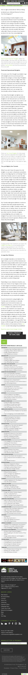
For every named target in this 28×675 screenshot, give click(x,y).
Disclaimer (6, 668)
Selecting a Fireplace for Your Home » (13, 465)
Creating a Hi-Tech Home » (10, 443)
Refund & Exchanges (6, 610)
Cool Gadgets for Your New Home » (13, 441)
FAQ (2, 614)
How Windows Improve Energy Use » (13, 549)
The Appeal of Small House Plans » (12, 404)
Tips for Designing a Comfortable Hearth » (14, 413)
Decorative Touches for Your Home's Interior (15, 375)
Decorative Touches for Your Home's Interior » (15, 381)
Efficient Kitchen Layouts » (10, 472)
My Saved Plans (5, 596)
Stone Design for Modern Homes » (12, 544)
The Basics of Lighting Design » (11, 486)
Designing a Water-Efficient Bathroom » (14, 350)
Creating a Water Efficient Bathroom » (13, 511)
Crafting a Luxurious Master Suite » (12, 467)
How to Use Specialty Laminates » (12, 373)
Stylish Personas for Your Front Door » (13, 388)
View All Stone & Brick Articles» (11, 545)
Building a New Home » (9, 357)
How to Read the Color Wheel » (12, 503)
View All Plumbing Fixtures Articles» (12, 513)
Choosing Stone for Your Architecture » (14, 541)
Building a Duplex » (8, 359)
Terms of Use (22, 668)
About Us (3, 600)
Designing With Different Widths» (12, 418)
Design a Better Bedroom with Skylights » (14, 536)
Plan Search (4, 594)
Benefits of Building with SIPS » (11, 436)
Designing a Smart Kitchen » (11, 475)
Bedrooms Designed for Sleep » (12, 464)
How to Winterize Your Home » (11, 449)
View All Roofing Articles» (10, 521)
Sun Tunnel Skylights (12, 153)
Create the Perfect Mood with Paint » (13, 502)
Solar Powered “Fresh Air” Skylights (10, 58)
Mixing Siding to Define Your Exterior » (13, 397)
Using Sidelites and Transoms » (11, 389)
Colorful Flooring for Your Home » (12, 417)
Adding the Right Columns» (10, 365)
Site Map (3, 616)
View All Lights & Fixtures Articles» (12, 488)
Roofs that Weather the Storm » (12, 519)
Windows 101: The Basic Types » (11, 550)
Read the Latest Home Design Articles (11, 329)
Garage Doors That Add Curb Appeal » (13, 425)
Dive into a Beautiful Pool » (10, 493)
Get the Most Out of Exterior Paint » (13, 396)
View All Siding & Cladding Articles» (13, 527)
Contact (3, 598)
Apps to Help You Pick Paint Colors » (13, 500)
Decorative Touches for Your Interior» (13, 367)
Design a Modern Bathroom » (11, 352)
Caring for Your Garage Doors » (11, 426)
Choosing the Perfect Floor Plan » (12, 405)
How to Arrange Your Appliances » (12, 473)
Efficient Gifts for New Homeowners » (13, 444)
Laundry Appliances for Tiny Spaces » (13, 480)
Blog (2, 612)
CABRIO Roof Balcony (6, 245)
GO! (4, 342)
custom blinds (8, 65)
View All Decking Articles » (10, 383)
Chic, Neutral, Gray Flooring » (11, 420)
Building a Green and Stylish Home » (13, 435)
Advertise (3, 602)
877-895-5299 (9, 631)
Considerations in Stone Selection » (13, 542)
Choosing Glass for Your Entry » (12, 386)
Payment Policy (5, 604)
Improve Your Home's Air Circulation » (13, 456)
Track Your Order (5, 608)
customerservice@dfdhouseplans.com (11, 634)
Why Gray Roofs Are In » (10, 518)
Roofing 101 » (7, 516)
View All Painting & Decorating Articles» (13, 505)
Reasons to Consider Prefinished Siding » (14, 526)
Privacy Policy (14, 668)
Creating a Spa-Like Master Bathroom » (14, 349)
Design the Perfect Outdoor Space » (13, 492)
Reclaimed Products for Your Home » (13, 433)
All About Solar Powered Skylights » (13, 531)
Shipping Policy (5, 606)
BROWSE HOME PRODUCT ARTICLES (11, 345)
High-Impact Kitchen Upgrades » (12, 510)
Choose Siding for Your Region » (12, 394)
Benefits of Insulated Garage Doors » (13, 428)
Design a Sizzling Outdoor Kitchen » (13, 495)
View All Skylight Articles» (10, 537)
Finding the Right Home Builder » (12, 360)
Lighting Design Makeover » (10, 485)
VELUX (3, 306)
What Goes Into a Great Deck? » (12, 380)
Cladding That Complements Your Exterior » (15, 524)
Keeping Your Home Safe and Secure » (13, 451)
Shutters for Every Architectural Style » (13, 368)
